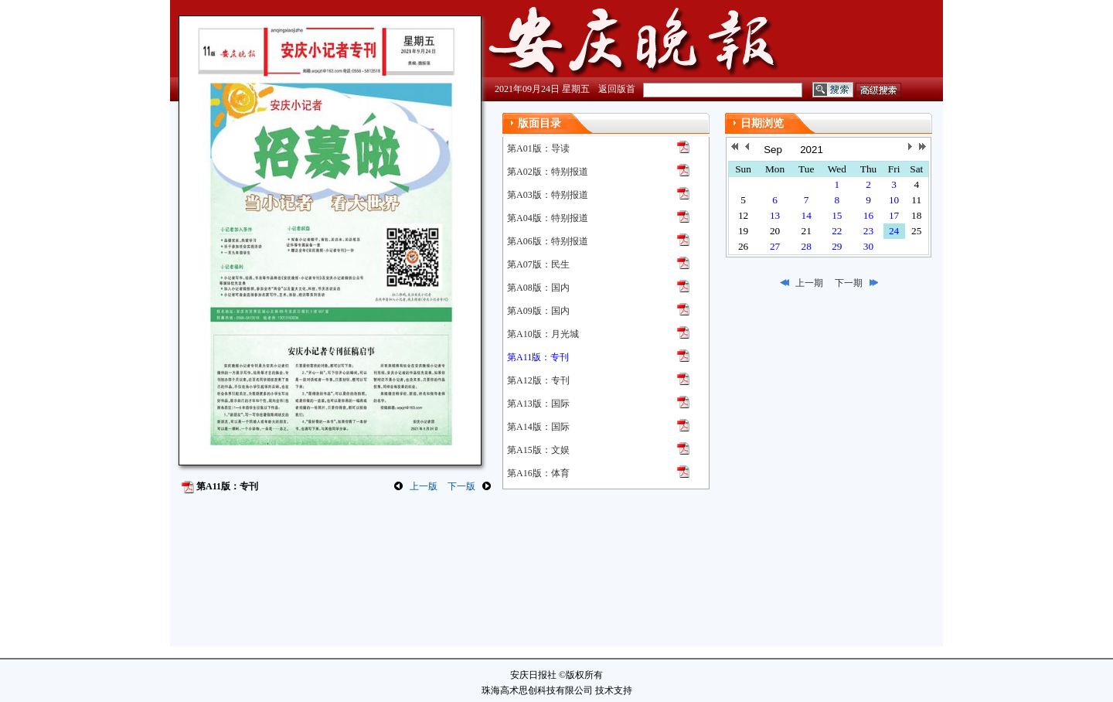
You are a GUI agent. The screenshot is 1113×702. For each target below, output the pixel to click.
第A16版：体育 (538, 473)
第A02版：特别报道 (547, 171)
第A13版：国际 (538, 403)
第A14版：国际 (538, 426)
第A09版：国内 (538, 310)
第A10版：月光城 (543, 334)
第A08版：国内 (538, 287)
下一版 (461, 486)
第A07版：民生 (538, 264)
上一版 (423, 486)
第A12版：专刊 (538, 380)
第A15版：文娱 (538, 450)
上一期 (809, 283)
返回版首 (616, 88)
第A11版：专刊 (538, 357)
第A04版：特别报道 (547, 218)
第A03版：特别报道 (547, 194)
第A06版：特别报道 (547, 241)
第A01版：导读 (538, 148)
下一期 (849, 283)
